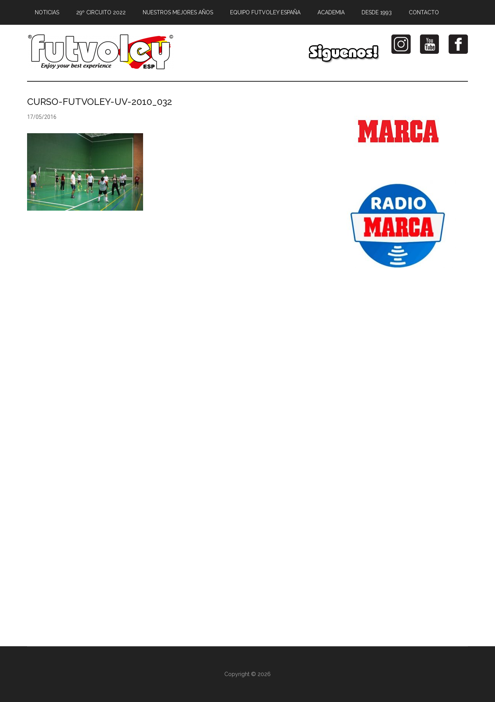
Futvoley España (100, 51)
